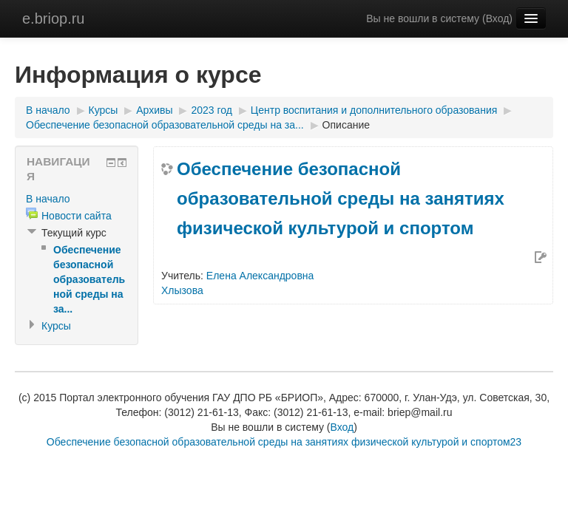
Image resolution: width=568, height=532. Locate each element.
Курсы (103, 110)
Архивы (154, 110)
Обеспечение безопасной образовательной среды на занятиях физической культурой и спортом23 (284, 442)
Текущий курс (73, 233)
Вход (498, 18)
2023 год (211, 110)
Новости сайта (76, 216)
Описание (346, 125)
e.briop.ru (53, 18)
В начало (48, 110)
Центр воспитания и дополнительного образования (374, 110)
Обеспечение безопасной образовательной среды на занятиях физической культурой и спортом (340, 198)
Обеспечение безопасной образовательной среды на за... (165, 125)
